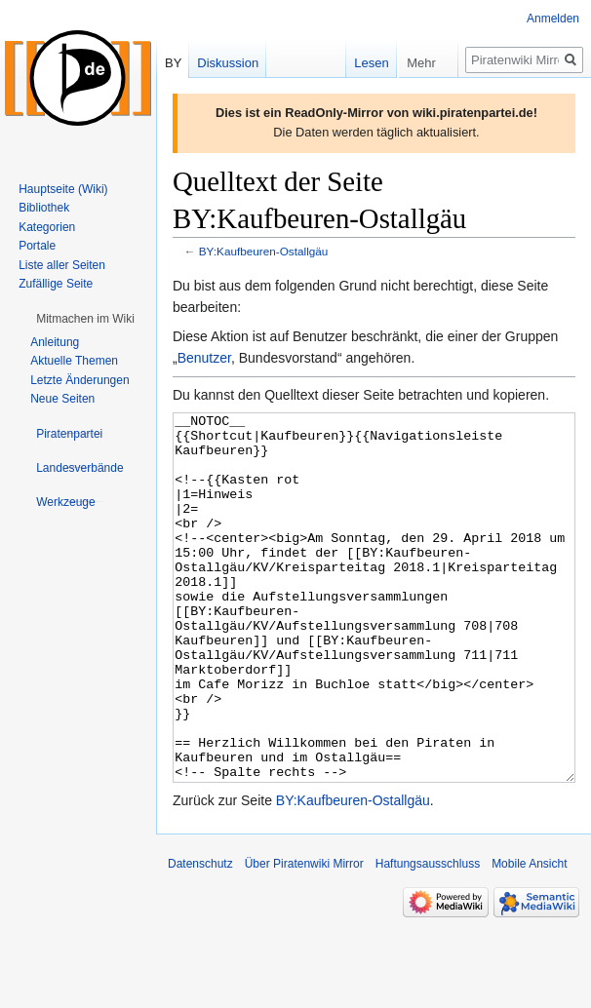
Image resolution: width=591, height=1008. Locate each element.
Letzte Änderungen (79, 380)
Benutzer (204, 358)
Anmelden (553, 18)
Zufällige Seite (56, 284)
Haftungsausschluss (427, 937)
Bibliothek (44, 207)
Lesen (350, 63)
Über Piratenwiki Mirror (304, 937)
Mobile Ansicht (529, 937)
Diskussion (227, 63)
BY (173, 63)
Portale (37, 245)
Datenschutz (200, 937)
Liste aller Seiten (62, 265)
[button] (85, 319)
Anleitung (54, 342)
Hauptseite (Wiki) (63, 189)
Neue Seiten (62, 399)
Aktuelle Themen (74, 361)
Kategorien (47, 227)
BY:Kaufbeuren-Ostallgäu (264, 251)
